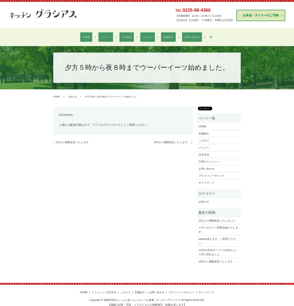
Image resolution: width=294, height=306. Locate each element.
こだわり (145, 35)
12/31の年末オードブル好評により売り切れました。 (218, 248)
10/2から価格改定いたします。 (172, 138)
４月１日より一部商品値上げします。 (218, 225)
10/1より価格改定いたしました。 (218, 216)
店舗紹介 (162, 35)
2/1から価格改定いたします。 (73, 138)
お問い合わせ (182, 35)
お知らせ (72, 93)
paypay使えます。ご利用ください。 (217, 237)
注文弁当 (128, 35)
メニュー (112, 35)
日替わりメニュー (209, 157)
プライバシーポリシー (212, 171)
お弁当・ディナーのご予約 (261, 15)
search (199, 35)
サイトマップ (206, 178)
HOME (96, 35)
